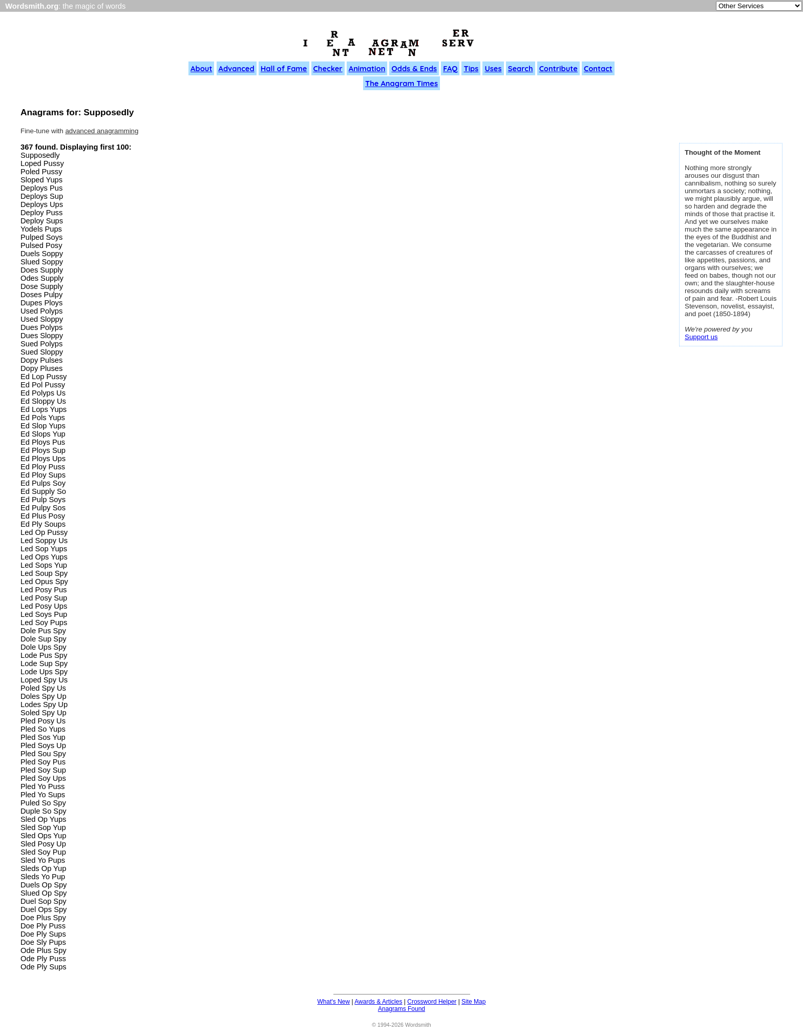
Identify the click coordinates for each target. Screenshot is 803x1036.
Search (520, 68)
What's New (334, 1001)
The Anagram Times (401, 83)
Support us (701, 337)
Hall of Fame (284, 68)
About (201, 68)
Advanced (237, 68)
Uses (492, 68)
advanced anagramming (101, 131)
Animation (367, 68)
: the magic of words (65, 6)
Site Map (473, 1001)
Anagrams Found (401, 1008)
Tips (470, 68)
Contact (598, 68)
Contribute (558, 68)
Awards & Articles (378, 1001)
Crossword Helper (431, 1001)
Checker (328, 68)
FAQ (450, 68)
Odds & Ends (414, 68)
